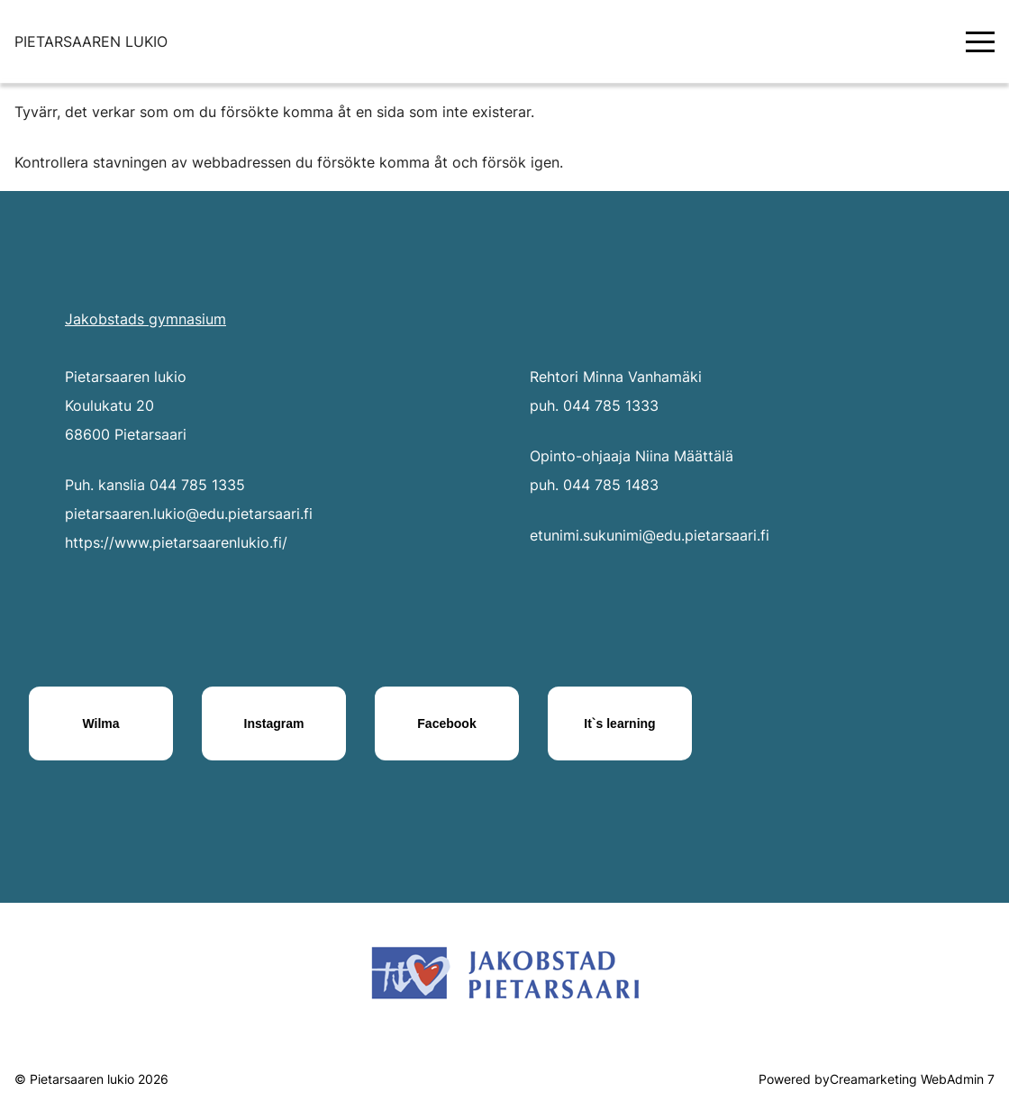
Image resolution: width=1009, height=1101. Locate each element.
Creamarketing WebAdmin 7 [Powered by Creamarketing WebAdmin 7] (912, 1079)
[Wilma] (101, 723)
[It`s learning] (620, 723)
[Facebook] (447, 723)
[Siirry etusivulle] (91, 41)
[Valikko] (980, 41)
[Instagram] (274, 723)
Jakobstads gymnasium (145, 319)
